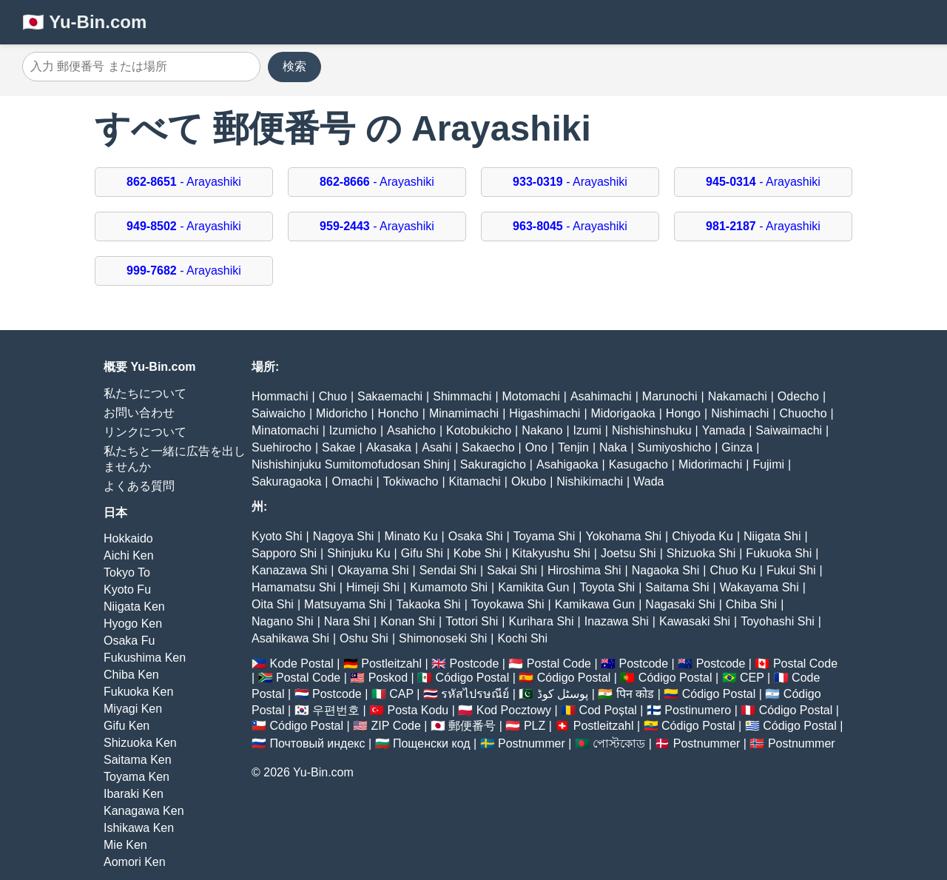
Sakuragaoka (286, 481)
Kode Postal (301, 663)
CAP (401, 694)
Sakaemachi (389, 396)
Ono (536, 447)
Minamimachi (464, 413)
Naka (613, 447)
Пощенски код (432, 743)
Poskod (388, 677)
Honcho (398, 413)
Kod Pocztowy (513, 710)
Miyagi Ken (133, 708)
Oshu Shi (364, 638)
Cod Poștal (608, 710)
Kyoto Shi (277, 536)
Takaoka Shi (429, 604)
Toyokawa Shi (508, 604)
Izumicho (353, 430)
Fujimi (768, 464)
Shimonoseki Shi (443, 638)
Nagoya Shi (343, 536)
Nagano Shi (283, 621)
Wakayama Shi (759, 587)
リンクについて (145, 432)
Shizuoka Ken (140, 742)
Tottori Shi (471, 621)
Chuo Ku (732, 570)
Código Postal (473, 677)
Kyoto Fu (127, 589)
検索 (294, 66)
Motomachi (531, 396)
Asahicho (411, 430)
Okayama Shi (372, 570)
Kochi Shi (522, 638)
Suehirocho (281, 447)
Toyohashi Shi (778, 621)
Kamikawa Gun (595, 604)
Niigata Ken (134, 606)
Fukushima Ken (145, 657)
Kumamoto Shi (449, 587)
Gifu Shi (422, 553)
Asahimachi (601, 396)
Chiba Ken (131, 674)
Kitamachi (475, 481)
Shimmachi (462, 396)
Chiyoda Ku (702, 536)
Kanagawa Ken (144, 811)
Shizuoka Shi (701, 553)
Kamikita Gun (533, 587)
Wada (648, 481)
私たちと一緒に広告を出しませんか (175, 459)
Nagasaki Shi (680, 604)
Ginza (736, 447)
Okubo (528, 481)
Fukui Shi (791, 570)
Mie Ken (125, 845)
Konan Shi (407, 621)
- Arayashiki (184, 181)
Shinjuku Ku (358, 553)
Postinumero (697, 710)
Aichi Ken (129, 555)
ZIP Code (396, 725)
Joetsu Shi (628, 553)
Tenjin (573, 447)
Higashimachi (544, 413)
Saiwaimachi (788, 430)
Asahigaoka (567, 464)
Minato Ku (411, 536)
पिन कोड (635, 694)
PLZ (534, 725)
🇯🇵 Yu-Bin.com (84, 22)
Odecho (798, 396)
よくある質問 (139, 486)
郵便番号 (472, 725)
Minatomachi (285, 430)
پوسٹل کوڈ (562, 694)
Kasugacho (638, 464)
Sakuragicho (493, 464)
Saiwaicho (279, 413)
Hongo (683, 413)
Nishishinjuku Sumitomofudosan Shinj (351, 464)
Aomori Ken (135, 862)
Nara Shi (347, 621)
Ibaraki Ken (134, 793)
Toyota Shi (607, 587)
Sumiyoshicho (675, 447)
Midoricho (341, 413)
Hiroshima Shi (584, 570)
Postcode (474, 663)
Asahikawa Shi (290, 638)
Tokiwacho (411, 481)
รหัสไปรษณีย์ (475, 694)
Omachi (351, 481)
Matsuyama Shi (344, 604)
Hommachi (280, 396)
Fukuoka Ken (138, 691)
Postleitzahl (391, 663)
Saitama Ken (138, 759)
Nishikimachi (589, 481)
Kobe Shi (478, 553)
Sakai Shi (512, 570)
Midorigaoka (623, 413)
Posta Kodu (417, 710)
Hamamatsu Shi (294, 587)
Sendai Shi (447, 570)
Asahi (436, 447)
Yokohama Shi (623, 536)
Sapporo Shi (284, 553)
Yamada (723, 430)
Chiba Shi (751, 604)
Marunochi (670, 396)
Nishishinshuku (652, 430)
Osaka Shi (475, 536)
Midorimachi (710, 464)
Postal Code (559, 663)
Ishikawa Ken (139, 828)
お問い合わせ (139, 412)
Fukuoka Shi (779, 553)
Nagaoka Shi (666, 570)
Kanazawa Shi (289, 570)
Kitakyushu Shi (551, 553)
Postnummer (531, 743)
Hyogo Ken (133, 623)
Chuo (333, 396)
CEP (752, 677)
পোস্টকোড (619, 743)
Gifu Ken (126, 725)
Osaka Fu (129, 640)
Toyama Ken (136, 776)
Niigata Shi (772, 536)
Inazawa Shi (616, 621)
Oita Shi (273, 604)
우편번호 (336, 710)
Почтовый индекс (317, 743)
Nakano (542, 430)
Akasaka (388, 447)
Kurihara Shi (540, 621)
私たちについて (145, 393)
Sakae (338, 447)
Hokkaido (128, 538)
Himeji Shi (373, 587)
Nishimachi (740, 413)
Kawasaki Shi (694, 621)
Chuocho (803, 413)
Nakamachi (737, 396)
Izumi (587, 430)
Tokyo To (127, 572)
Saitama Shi (677, 587)
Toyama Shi (544, 536)
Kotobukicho (478, 430)
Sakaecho (488, 447)
